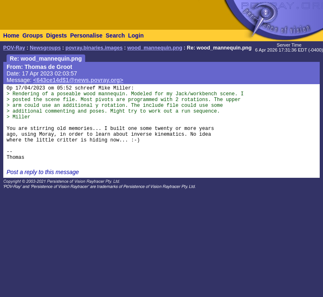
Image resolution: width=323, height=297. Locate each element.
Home (11, 35)
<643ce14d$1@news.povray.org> (78, 80)
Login (136, 35)
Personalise (86, 35)
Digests (56, 35)
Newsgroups (45, 48)
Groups (32, 35)
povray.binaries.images (94, 48)
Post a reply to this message (43, 172)
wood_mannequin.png (154, 48)
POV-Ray (14, 48)
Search (115, 35)
